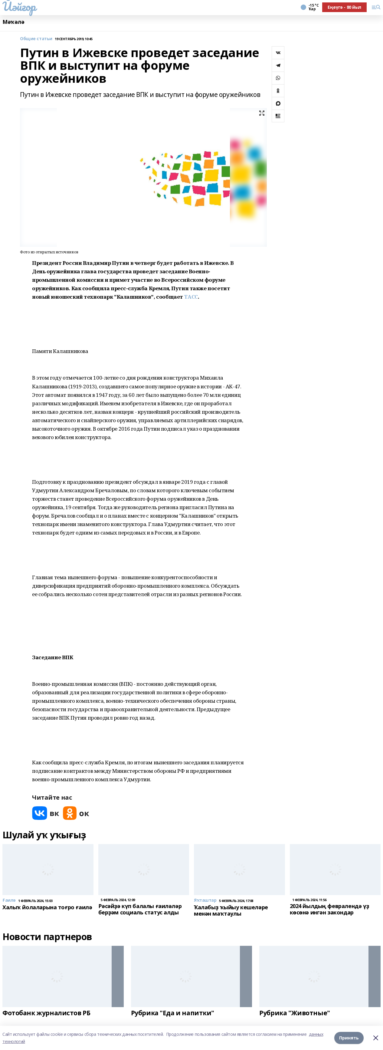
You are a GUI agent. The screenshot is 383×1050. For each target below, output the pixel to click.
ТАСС (191, 296)
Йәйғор (18, 6)
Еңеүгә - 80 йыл (344, 7)
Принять (349, 1038)
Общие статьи (36, 38)
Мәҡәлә (13, 22)
